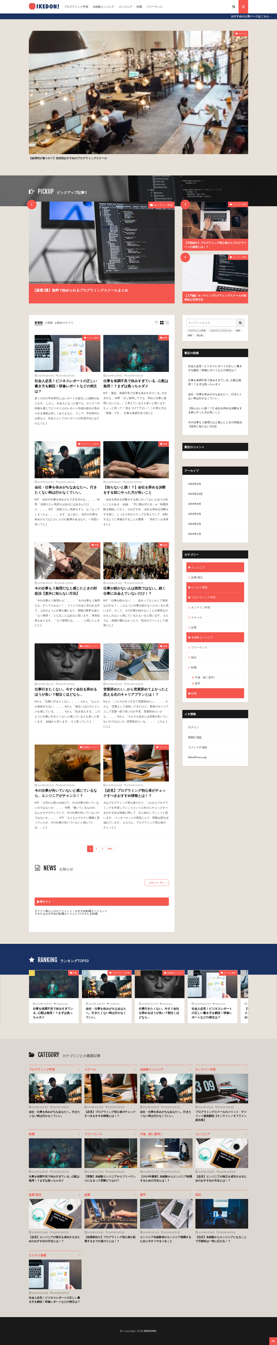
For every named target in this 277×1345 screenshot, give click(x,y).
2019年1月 (194, 533)
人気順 (49, 322)
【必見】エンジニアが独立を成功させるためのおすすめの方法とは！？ (221, 1178)
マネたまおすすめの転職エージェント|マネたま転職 (66, 913)
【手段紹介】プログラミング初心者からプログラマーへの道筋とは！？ (215, 244)
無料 (190, 335)
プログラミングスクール (220, 330)
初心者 (200, 335)
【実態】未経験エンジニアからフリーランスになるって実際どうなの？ (110, 1178)
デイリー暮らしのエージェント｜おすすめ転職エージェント (71, 911)
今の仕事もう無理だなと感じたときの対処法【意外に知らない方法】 (66, 590)
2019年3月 (194, 513)
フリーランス (154, 6)
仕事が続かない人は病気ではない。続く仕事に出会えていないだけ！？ (134, 590)
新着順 (39, 322)
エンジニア (125, 6)
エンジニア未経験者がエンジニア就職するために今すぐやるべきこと (165, 1239)
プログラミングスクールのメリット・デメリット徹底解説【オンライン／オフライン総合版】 (221, 1115)
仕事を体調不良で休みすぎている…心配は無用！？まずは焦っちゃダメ (135, 383)
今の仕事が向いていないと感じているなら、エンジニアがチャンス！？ (66, 793)
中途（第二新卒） (206, 677)
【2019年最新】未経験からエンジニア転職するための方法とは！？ (166, 1178)
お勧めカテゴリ (64, 322)
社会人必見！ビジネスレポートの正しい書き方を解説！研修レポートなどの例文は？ (66, 386)
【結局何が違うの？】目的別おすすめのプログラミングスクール (68, 158)
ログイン (193, 727)
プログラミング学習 (76, 6)
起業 (194, 627)
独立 (194, 657)
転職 (139, 6)
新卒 (197, 683)
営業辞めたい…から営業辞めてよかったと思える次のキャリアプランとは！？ (135, 691)
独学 (238, 330)
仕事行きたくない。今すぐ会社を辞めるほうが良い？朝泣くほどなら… (66, 691)
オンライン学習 (163, 205)
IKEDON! (150, 1330)
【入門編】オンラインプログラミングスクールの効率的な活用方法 (215, 297)
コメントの (197, 747)
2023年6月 (194, 483)
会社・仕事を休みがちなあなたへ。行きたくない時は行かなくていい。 (66, 489)
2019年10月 (195, 493)
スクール (242, 33)
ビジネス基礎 (92, 337)
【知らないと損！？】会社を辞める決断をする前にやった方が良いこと (134, 489)
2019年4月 (194, 503)
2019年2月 (194, 523)
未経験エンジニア (103, 6)
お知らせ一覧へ (157, 882)
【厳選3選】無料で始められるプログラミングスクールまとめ (80, 290)
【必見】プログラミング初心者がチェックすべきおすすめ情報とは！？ (134, 793)
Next (110, 848)
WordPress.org (197, 757)
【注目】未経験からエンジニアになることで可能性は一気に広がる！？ (221, 1239)
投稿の (195, 737)
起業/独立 (197, 577)
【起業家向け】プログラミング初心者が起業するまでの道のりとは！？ (110, 1239)
